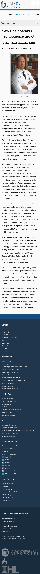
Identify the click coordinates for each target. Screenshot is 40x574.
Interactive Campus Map (10, 338)
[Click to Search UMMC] (33, 3)
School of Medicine (8, 383)
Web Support (6, 500)
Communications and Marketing (12, 446)
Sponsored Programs (9, 436)
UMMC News (6, 451)
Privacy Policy (6, 495)
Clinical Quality (7, 404)
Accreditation (6, 361)
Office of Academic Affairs (10, 369)
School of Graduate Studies (11, 378)
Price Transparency (8, 412)
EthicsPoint (5, 486)
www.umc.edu (6, 531)
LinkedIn (6, 468)
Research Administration (10, 433)
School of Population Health (11, 389)
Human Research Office (9, 428)
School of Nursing (8, 386)
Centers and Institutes (9, 425)
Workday (5, 351)
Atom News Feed (9, 474)
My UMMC (5, 343)
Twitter (5, 460)
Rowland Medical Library (10, 372)
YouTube (6, 463)
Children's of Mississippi (9, 401)
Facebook (6, 457)
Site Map (5, 349)
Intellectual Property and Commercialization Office (18, 431)
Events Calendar (7, 449)
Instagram (6, 465)
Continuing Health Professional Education (15, 367)
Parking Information (8, 346)
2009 (28, 14)
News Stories (13, 7)
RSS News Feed (8, 471)
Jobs (3, 340)
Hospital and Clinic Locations (11, 410)
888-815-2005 (21, 538)
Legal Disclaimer (7, 489)
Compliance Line (7, 484)
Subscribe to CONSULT (9, 454)
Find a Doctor (6, 407)
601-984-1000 (20, 536)
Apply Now (5, 364)
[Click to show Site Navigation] (37, 3)
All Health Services (8, 399)
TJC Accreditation (7, 497)
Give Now (5, 335)
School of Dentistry (8, 375)
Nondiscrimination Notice (10, 492)
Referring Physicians (8, 415)
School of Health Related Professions (14, 380)
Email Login (5, 332)
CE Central (5, 329)
